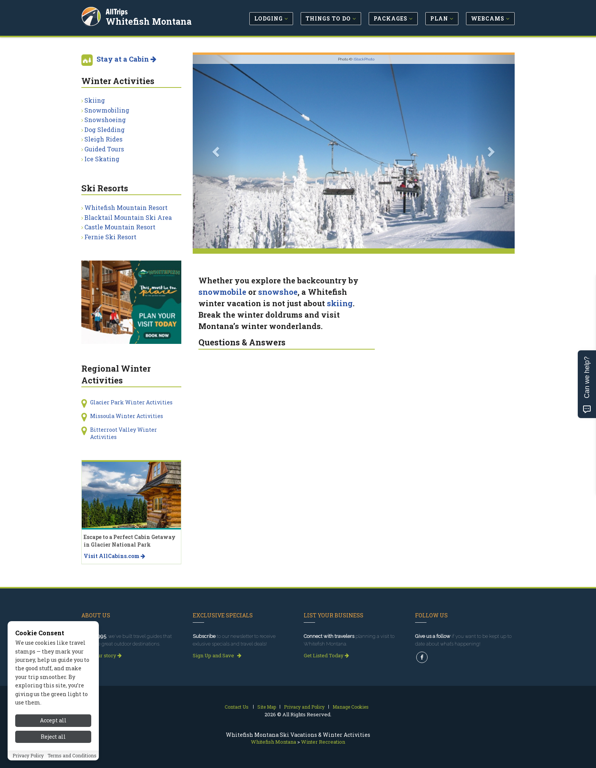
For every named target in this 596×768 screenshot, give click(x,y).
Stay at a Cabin (126, 59)
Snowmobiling (106, 110)
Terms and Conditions (72, 758)
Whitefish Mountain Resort (126, 207)
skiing (340, 303)
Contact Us (237, 707)
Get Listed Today (326, 655)
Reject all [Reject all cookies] (53, 739)
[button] (217, 151)
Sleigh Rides (103, 139)
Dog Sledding (104, 130)
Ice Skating (101, 159)
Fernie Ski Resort (110, 237)
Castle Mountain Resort (119, 227)
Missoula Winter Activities (126, 416)
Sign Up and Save (217, 655)
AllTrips (117, 10)
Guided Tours (104, 149)
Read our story (101, 655)
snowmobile (222, 292)
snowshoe (278, 292)
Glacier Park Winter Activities (131, 402)
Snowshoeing (105, 120)
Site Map (266, 707)
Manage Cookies (351, 707)
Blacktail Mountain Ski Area (128, 217)
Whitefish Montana (149, 20)
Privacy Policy (28, 758)
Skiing (94, 100)
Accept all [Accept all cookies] (53, 723)
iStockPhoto (363, 59)
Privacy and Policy (304, 707)
